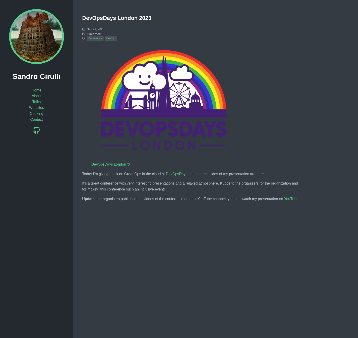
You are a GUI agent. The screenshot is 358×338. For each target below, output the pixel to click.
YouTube (291, 199)
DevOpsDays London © (110, 164)
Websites (36, 108)
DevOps (111, 38)
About (36, 96)
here (260, 174)
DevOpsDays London (183, 174)
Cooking (36, 113)
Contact (36, 119)
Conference (95, 38)
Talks (36, 102)
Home (37, 90)
